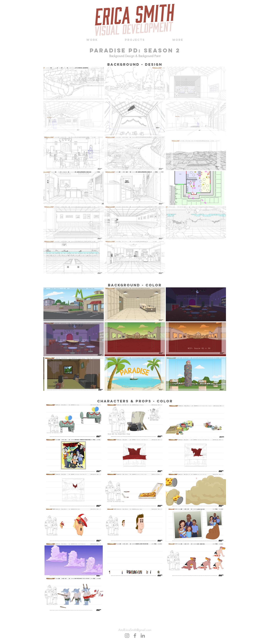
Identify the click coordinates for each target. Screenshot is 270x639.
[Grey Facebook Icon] (135, 636)
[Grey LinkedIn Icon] (143, 636)
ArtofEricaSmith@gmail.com (134, 630)
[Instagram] (127, 636)
